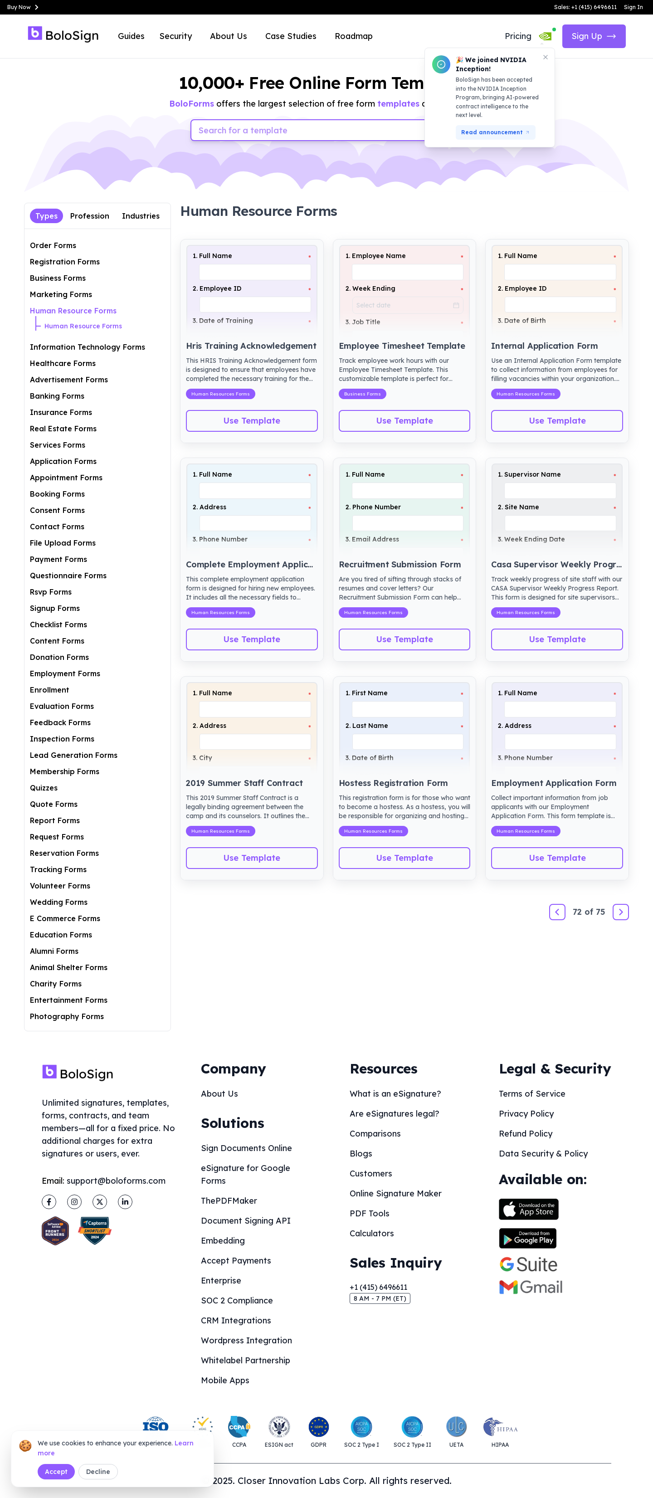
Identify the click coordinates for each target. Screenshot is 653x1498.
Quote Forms (54, 804)
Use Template (251, 420)
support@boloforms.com (116, 1181)
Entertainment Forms (68, 1000)
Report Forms (55, 820)
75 (600, 912)
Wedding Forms (59, 902)
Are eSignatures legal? (394, 1113)
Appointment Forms (66, 477)
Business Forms (58, 278)
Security (175, 36)
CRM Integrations (236, 1320)
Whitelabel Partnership (245, 1360)
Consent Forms (57, 510)
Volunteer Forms (60, 885)
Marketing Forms (61, 294)
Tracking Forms (58, 869)
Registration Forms (65, 261)
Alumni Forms (54, 951)
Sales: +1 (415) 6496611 (585, 7)
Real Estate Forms (63, 428)
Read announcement (495, 132)
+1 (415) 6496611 (378, 1287)
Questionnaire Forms (68, 575)
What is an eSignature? (395, 1093)
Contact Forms (57, 526)
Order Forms (53, 245)
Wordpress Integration (246, 1340)
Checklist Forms (58, 624)
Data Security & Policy (543, 1153)
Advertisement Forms (69, 379)
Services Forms (57, 444)
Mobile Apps (225, 1380)
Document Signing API (246, 1220)
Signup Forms (55, 608)
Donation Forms (59, 657)
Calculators (372, 1233)
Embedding (223, 1240)
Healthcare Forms (63, 363)
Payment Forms (58, 559)
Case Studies (291, 36)
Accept (56, 1472)
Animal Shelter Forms (68, 967)
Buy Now (24, 7)
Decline (98, 1472)
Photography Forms (67, 1016)
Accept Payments (236, 1260)
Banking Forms (57, 395)
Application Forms (63, 461)
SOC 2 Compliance (237, 1300)
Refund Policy (525, 1133)
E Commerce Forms (65, 918)
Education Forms (61, 934)
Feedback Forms (60, 722)
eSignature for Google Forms (245, 1174)
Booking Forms (57, 493)
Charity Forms (56, 983)
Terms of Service (532, 1093)
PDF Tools (370, 1213)
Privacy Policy (526, 1113)
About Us (228, 36)
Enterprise (221, 1280)
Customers (371, 1173)
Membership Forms (64, 771)
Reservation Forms (64, 853)
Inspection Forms (62, 738)
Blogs (361, 1153)
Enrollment (49, 689)
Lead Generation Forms (73, 755)
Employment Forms (65, 673)
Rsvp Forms (51, 591)
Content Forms (57, 640)
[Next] (621, 912)
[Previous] (557, 912)
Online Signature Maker (396, 1193)
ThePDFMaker (229, 1200)
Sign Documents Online (246, 1148)
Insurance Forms (61, 412)
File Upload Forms (63, 542)
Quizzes (44, 787)
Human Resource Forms (73, 310)
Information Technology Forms (87, 346)
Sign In (633, 7)
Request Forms (57, 836)
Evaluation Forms (62, 706)
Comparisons (375, 1133)
